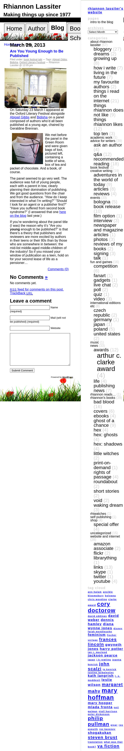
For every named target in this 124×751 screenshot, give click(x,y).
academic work (101, 137)
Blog (57, 27)
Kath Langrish (101, 676)
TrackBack (21, 293)
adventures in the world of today (108, 179)
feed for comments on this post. (37, 289)
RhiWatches (98, 513)
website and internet (105, 536)
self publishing (100, 517)
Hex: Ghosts (106, 434)
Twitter (100, 576)
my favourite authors (106, 84)
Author (36, 28)
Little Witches (106, 453)
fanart (100, 275)
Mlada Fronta (100, 707)
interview (103, 220)
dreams (101, 53)
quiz (98, 294)
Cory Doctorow (102, 607)
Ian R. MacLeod (97, 652)
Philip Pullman (98, 721)
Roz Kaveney (107, 729)
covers (100, 411)
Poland (101, 329)
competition (106, 266)
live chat (102, 284)
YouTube (102, 581)
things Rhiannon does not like (108, 110)
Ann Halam (95, 592)
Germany (103, 319)
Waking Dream (108, 505)
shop (94, 520)
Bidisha (14, 62)
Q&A (98, 154)
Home (14, 28)
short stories (106, 491)
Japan (99, 324)
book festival (31, 59)
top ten (101, 133)
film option (104, 215)
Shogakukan (99, 733)
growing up (105, 58)
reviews (102, 193)
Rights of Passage (102, 475)
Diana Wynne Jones (101, 626)
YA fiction (108, 746)
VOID (98, 500)
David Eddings (97, 616)
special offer (106, 524)
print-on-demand (102, 465)
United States (107, 333)
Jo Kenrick (109, 669)
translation (95, 742)
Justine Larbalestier (101, 672)
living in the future (105, 75)
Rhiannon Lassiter (32, 6)
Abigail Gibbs (59, 59)
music (94, 342)
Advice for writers (102, 141)
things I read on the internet (106, 95)
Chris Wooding (97, 599)
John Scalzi (99, 666)
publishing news (104, 388)
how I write (105, 67)
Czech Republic (102, 313)
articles (101, 189)
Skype (100, 572)
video (99, 299)
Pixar (114, 725)
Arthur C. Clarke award (109, 362)
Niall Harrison (108, 711)
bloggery (103, 49)
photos (101, 239)
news (94, 345)
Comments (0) (58, 269)
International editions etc (105, 304)
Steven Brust (102, 737)
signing (101, 253)
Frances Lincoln (102, 642)
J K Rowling (104, 659)
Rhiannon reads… (103, 394)
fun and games (101, 262)
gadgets (102, 280)
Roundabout (105, 481)
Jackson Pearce (103, 655)
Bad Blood (104, 401)
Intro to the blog (101, 22)
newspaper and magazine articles (108, 229)
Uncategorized (100, 533)
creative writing (101, 171)
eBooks (101, 415)
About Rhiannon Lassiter (101, 43)
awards (101, 349)
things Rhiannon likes (108, 122)
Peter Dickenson (99, 714)
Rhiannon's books (102, 397)
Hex (97, 430)
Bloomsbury (96, 595)
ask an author (108, 145)
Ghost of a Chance (104, 423)
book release (107, 206)
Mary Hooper (100, 703)
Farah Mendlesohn (100, 631)
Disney (117, 628)
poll (97, 289)
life (97, 381)
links (98, 567)
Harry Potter (111, 649)
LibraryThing (105, 557)
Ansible (108, 592)
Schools (80, 38)
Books (78, 28)
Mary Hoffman (102, 694)
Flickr (98, 553)
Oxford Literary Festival (32, 62)
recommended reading (109, 161)
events (95, 197)
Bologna (102, 201)
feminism (97, 635)
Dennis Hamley (101, 622)
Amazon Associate (103, 546)
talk (40, 59)
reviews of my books (108, 246)
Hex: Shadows (108, 444)
